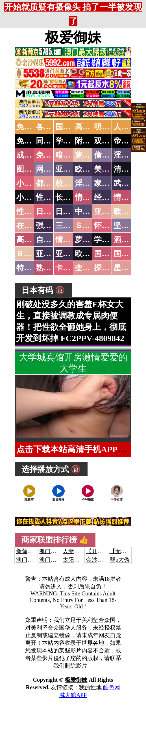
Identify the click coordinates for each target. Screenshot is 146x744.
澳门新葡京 (53, 560)
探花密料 (109, 268)
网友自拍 (51, 169)
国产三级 (129, 254)
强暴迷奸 (51, 225)
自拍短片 (51, 239)
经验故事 (109, 197)
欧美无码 (90, 254)
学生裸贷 (109, 239)
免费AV (29, 127)
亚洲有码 (70, 254)
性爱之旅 (31, 211)
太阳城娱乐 (77, 560)
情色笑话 (90, 197)
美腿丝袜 (109, 169)
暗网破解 (70, 155)
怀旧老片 (109, 225)
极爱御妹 (73, 37)
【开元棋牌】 (103, 551)
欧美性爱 (129, 211)
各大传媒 (51, 127)
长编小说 (70, 197)
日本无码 (51, 211)
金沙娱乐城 (100, 560)
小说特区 (31, 183)
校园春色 (70, 183)
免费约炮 (31, 141)
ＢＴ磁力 (31, 254)
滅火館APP (73, 695)
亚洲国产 (109, 211)
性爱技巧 (51, 197)
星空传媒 (129, 268)
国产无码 (109, 254)
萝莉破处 (90, 155)
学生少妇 (70, 141)
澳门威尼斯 (53, 551)
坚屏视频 (129, 225)
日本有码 (70, 211)
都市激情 (51, 183)
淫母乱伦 (129, 155)
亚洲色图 (70, 169)
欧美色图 (90, 169)
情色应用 (129, 197)
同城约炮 (51, 141)
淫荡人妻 (90, 183)
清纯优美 (129, 169)
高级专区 (31, 239)
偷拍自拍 (109, 155)
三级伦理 (70, 225)
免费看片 (51, 155)
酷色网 (111, 687)
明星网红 (109, 127)
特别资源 (31, 268)
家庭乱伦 (109, 183)
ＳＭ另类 (90, 225)
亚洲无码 (51, 254)
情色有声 (70, 239)
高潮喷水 (90, 127)
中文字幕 (90, 211)
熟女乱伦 (51, 268)
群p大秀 (120, 560)
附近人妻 (90, 141)
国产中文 (70, 127)
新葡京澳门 (30, 551)
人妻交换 (129, 127)
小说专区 (31, 197)
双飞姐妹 (109, 141)
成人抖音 (31, 155)
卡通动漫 (70, 268)
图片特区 (31, 169)
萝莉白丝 (90, 239)
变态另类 (90, 268)
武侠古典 (129, 183)
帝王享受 (129, 141)
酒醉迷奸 (129, 239)
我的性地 (90, 687)
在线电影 (31, 225)
